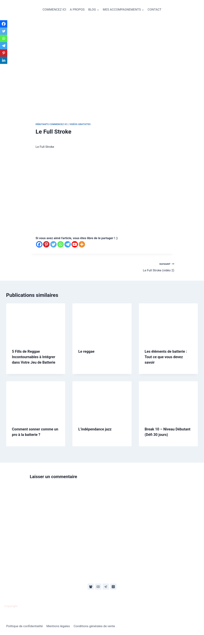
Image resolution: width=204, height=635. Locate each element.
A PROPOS (77, 9)
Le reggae (86, 351)
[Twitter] (53, 244)
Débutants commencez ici (52, 124)
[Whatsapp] (60, 244)
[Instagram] (113, 586)
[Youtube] (75, 244)
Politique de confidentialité (24, 626)
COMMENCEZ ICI (54, 9)
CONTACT (154, 9)
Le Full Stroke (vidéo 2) (139, 266)
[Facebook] (39, 244)
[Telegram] (67, 244)
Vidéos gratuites (80, 124)
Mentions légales (58, 626)
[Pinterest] (46, 244)
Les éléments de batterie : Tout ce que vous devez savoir (166, 357)
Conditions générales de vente (94, 626)
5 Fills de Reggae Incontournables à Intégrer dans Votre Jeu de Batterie (33, 357)
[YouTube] (98, 586)
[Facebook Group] (91, 586)
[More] (82, 244)
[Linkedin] (3, 60)
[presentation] (35, 323)
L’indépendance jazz (95, 429)
